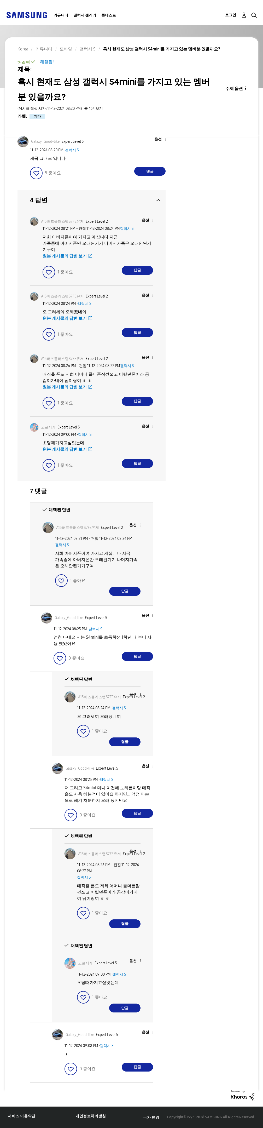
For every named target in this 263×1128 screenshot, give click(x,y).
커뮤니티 (61, 15)
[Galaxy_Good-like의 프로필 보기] (45, 141)
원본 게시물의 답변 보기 (65, 256)
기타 (37, 116)
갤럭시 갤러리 (84, 15)
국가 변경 (151, 1117)
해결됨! (47, 61)
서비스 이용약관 (22, 1116)
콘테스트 (108, 15)
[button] (157, 139)
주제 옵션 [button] (234, 88)
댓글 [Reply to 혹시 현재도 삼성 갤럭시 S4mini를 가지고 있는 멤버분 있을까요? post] (150, 171)
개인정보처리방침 (90, 1116)
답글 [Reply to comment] (137, 270)
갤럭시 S (72, 150)
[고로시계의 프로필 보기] (48, 427)
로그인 (230, 15)
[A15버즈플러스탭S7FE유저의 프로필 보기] (62, 221)
